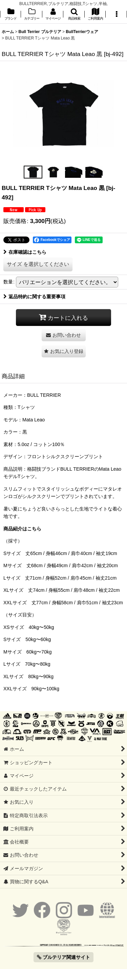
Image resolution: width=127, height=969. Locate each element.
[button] (73, 14)
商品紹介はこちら (22, 528)
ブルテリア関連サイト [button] (63, 957)
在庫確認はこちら (24, 252)
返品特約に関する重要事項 (34, 296)
